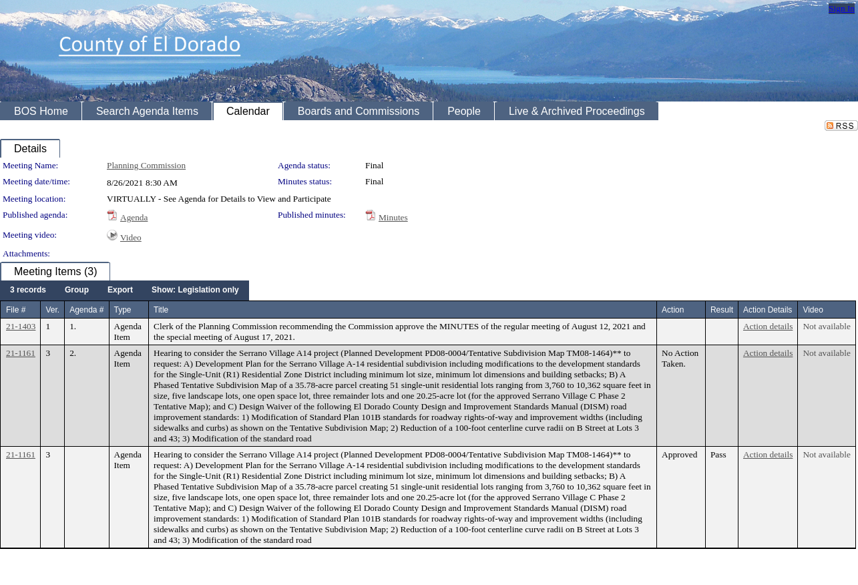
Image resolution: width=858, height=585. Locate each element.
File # (15, 310)
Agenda (134, 217)
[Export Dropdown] (120, 290)
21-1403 (20, 326)
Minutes (393, 217)
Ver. (52, 310)
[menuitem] (28, 290)
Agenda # (86, 310)
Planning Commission (146, 165)
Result (721, 310)
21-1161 (20, 353)
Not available (826, 326)
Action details (768, 326)
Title (161, 310)
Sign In (842, 8)
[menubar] (124, 290)
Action (673, 310)
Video (131, 237)
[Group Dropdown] (77, 290)
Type (123, 310)
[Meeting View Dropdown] (195, 290)
